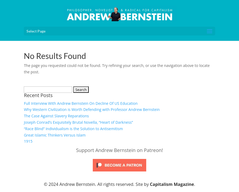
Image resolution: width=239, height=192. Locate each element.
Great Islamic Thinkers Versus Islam (55, 135)
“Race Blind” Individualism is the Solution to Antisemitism (73, 128)
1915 (28, 141)
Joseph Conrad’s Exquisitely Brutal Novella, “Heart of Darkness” (78, 122)
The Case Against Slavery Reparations (56, 115)
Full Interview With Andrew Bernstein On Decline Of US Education (80, 103)
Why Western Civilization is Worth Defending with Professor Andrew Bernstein (92, 109)
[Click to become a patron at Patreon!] (119, 172)
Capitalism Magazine (172, 184)
